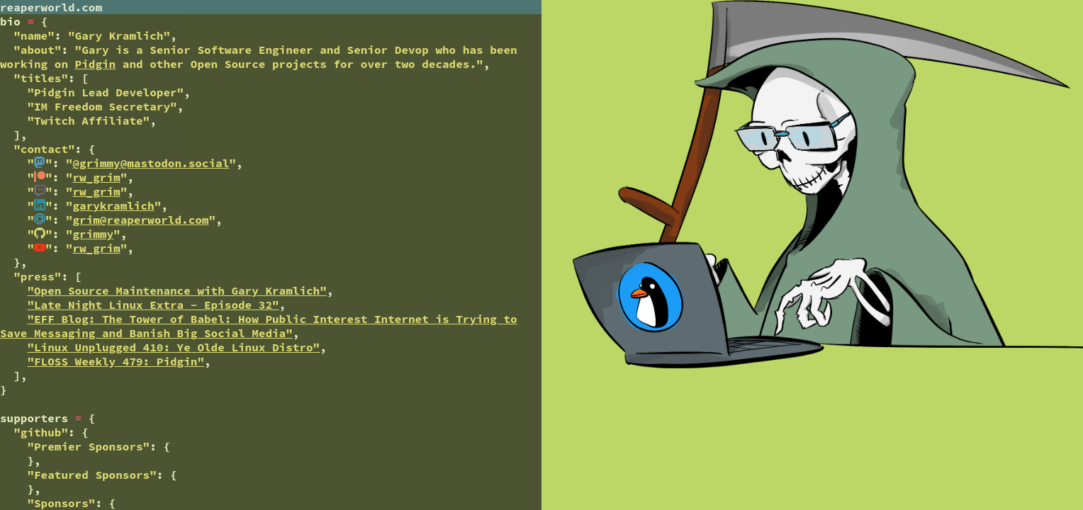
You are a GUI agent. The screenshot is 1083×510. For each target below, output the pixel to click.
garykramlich (113, 205)
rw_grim (96, 177)
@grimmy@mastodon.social (150, 163)
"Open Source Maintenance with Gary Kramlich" (176, 290)
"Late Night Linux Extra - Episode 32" (153, 305)
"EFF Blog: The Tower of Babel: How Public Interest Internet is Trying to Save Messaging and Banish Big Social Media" (258, 326)
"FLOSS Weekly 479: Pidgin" (115, 361)
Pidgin (95, 64)
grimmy (92, 234)
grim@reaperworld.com (140, 219)
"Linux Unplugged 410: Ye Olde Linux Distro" (173, 347)
